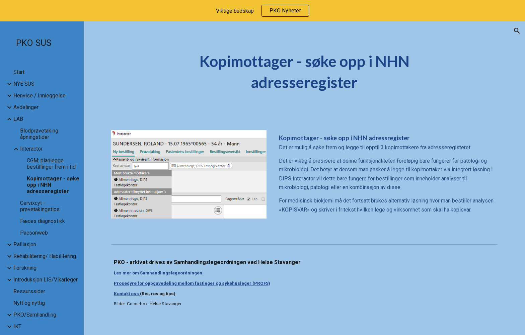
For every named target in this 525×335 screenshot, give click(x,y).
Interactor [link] (31, 149)
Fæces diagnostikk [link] (42, 221)
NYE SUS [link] (23, 84)
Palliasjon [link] (24, 244)
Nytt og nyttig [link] (29, 303)
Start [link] (18, 72)
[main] (304, 71)
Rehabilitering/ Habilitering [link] (44, 256)
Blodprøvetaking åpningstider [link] (39, 134)
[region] (262, 10)
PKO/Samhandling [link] (34, 315)
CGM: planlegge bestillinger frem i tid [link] (51, 163)
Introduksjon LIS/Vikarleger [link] (45, 279)
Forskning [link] (24, 268)
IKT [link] (17, 326)
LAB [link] (18, 119)
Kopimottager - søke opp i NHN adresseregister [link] (53, 184)
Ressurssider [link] (29, 291)
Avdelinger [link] (26, 107)
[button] (517, 31)
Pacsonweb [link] (34, 233)
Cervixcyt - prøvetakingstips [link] (40, 206)
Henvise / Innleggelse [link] (39, 95)
